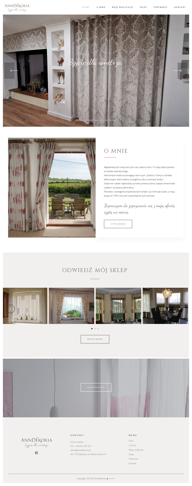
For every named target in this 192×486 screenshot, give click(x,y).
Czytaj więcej (118, 246)
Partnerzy (133, 459)
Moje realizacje (96, 387)
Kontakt (132, 463)
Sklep (131, 454)
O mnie (132, 445)
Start (131, 441)
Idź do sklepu (66, 339)
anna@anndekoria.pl (80, 450)
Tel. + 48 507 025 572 (80, 446)
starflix (112, 478)
